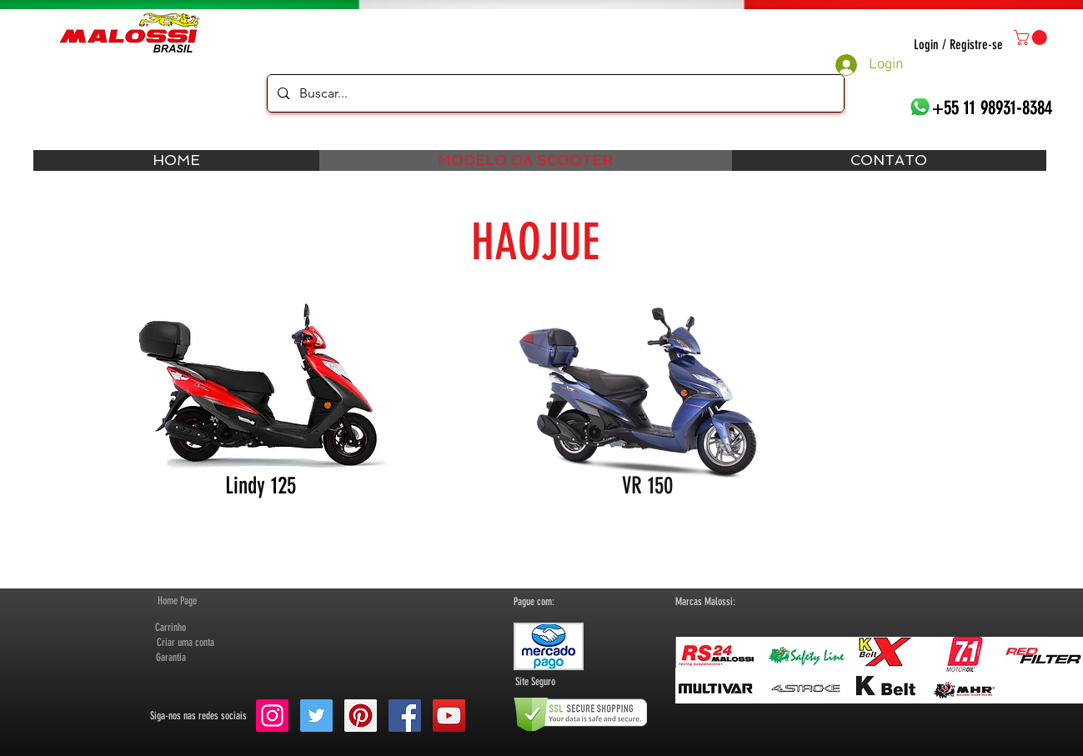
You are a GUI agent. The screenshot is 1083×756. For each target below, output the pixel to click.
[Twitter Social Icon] (316, 715)
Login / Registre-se (958, 45)
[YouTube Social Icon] (449, 715)
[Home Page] (177, 600)
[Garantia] (171, 657)
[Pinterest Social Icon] (360, 715)
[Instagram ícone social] (272, 715)
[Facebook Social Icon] (405, 715)
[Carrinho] (171, 627)
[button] (1032, 37)
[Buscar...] (554, 93)
